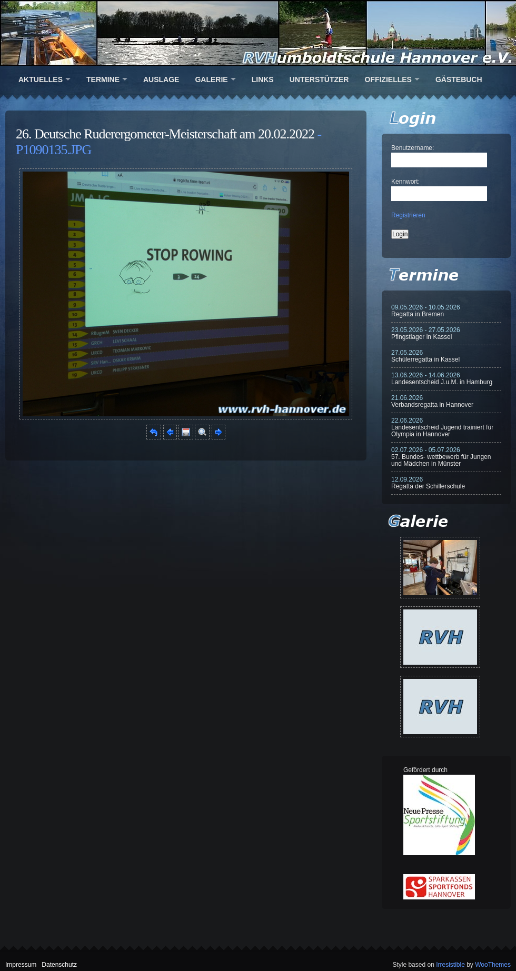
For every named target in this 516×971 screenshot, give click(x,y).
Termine (103, 79)
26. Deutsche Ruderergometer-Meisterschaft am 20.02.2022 (165, 134)
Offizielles (387, 79)
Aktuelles (40, 79)
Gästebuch (458, 79)
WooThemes (493, 964)
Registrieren (408, 215)
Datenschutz (59, 964)
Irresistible (450, 964)
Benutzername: (412, 148)
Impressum (20, 964)
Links (263, 79)
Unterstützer (319, 79)
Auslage (161, 79)
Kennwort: (405, 181)
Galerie (211, 79)
